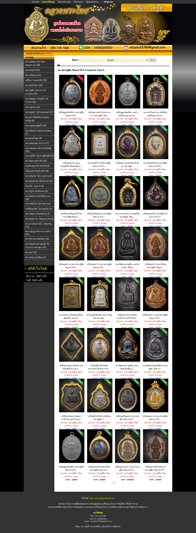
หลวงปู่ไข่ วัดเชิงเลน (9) (36, 191)
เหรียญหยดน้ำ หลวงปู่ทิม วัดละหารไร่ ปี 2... (155, 197)
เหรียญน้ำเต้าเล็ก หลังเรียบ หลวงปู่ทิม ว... (99, 400)
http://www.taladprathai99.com (102, 498)
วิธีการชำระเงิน (64, 2)
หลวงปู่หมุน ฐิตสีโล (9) (35, 125)
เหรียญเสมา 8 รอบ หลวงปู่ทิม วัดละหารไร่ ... (71, 248)
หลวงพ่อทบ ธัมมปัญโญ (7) (37, 213)
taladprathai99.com (35, 53)
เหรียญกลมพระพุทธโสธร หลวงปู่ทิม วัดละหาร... (99, 450)
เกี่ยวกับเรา (78, 2)
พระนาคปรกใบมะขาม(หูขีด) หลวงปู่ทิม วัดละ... (127, 197)
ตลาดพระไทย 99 (65, 504)
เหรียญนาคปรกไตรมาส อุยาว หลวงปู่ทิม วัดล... (99, 96)
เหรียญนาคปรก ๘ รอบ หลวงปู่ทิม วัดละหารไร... (127, 450)
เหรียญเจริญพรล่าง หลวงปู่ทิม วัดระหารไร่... (127, 400)
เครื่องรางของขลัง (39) (36, 80)
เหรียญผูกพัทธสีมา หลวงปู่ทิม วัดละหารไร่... (71, 96)
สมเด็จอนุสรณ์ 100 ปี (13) (37, 166)
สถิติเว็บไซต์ (37, 268)
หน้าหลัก (36, 2)
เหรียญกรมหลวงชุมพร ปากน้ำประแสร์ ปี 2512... (127, 298)
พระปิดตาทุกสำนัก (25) (36, 161)
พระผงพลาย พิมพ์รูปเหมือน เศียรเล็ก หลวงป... (71, 298)
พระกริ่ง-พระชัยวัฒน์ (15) (37, 239)
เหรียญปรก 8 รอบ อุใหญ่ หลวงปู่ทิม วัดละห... (155, 248)
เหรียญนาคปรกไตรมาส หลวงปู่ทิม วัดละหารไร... (155, 450)
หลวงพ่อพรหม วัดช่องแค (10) (39, 181)
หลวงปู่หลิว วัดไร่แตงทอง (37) (39, 112)
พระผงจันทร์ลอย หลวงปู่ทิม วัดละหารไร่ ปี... (155, 146)
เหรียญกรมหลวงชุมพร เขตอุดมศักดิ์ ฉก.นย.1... (71, 349)
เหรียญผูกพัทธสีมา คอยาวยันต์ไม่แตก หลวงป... (127, 96)
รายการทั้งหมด (48, 2)
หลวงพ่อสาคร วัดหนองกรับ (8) (39, 219)
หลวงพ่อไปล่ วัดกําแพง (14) (38, 203)
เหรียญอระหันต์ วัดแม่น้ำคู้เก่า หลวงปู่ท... (127, 146)
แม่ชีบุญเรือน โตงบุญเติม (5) (38, 208)
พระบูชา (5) (30, 252)
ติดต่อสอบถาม (92, 2)
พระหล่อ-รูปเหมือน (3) (35, 257)
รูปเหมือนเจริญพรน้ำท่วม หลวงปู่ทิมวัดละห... (71, 197)
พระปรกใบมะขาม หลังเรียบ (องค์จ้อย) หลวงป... (155, 96)
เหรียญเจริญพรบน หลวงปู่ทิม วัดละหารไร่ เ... (99, 197)
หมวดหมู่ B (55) (32, 70)
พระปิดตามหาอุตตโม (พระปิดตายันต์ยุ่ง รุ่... (127, 349)
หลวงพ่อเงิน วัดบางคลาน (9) (38, 176)
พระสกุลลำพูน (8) (33, 138)
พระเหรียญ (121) (33, 75)
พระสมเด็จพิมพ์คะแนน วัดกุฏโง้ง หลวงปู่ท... (99, 298)
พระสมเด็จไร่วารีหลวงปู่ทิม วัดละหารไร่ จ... (99, 146)
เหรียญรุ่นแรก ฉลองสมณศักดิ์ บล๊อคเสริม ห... (71, 146)
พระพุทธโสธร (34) (34, 85)
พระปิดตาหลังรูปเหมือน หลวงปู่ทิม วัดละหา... (155, 349)
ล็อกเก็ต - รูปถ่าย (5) (34, 186)
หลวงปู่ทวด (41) (32, 107)
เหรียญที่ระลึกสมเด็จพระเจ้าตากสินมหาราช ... (99, 349)
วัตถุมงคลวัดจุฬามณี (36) (37, 171)
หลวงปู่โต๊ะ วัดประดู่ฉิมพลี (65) (39, 156)
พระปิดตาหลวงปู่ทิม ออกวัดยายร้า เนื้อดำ (127, 248)
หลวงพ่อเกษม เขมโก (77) (37, 143)
